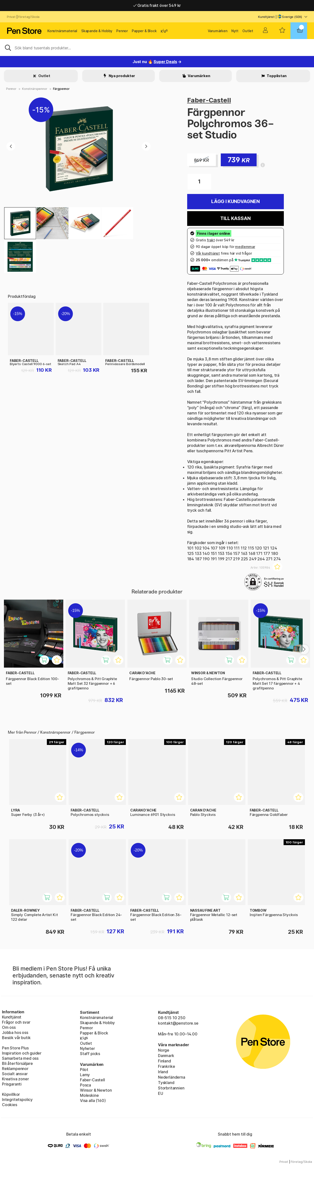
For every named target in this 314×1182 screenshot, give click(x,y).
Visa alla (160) (92, 1100)
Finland (164, 1060)
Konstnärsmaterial (62, 31)
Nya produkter (121, 75)
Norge (163, 1050)
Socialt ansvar (15, 1073)
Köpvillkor (11, 1094)
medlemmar (245, 247)
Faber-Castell (209, 100)
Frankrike (166, 1066)
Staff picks (90, 1053)
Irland (163, 1071)
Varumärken (217, 31)
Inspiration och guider (21, 1053)
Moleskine (89, 1095)
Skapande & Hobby (96, 31)
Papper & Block (144, 31)
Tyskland (166, 1082)
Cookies (9, 1104)
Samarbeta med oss (20, 1058)
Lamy (85, 1074)
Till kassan (235, 218)
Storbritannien (171, 1088)
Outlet (247, 31)
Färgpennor (61, 89)
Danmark (166, 1055)
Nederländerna (171, 1077)
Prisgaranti (12, 1084)
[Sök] (157, 47)
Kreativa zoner (15, 1078)
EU (160, 1093)
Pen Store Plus (15, 1047)
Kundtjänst (266, 17)
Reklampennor (15, 1068)
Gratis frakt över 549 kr (157, 5)
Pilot (84, 1069)
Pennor (122, 31)
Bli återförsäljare (17, 1063)
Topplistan (276, 75)
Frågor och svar (16, 1022)
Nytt (234, 31)
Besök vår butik (16, 1037)
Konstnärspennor (34, 89)
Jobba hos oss (15, 1032)
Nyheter (87, 1048)
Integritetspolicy (17, 1099)
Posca (85, 1085)
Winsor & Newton (96, 1090)
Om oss (9, 1027)
